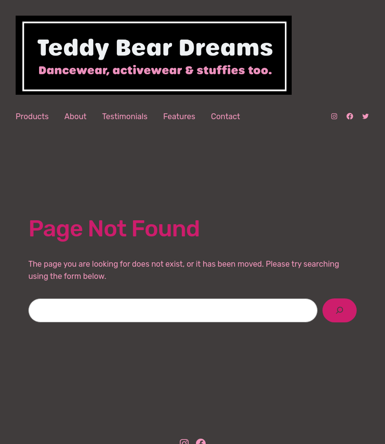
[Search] (339, 310)
